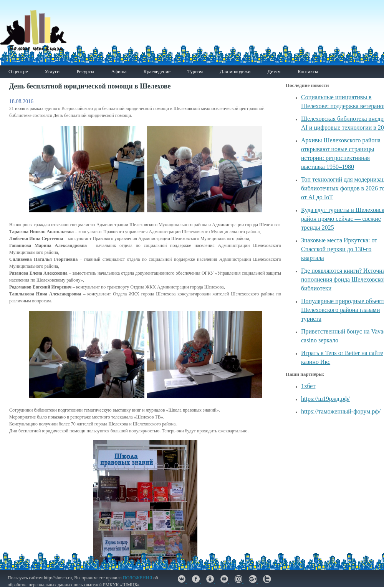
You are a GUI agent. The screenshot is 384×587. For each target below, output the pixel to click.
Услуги (52, 71)
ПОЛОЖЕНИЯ (137, 577)
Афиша (118, 71)
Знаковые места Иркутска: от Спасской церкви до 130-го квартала (339, 249)
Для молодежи (235, 71)
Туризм (195, 71)
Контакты (308, 71)
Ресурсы (85, 71)
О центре (18, 71)
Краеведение (156, 71)
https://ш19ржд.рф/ (325, 398)
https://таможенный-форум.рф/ (341, 411)
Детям (274, 71)
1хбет (308, 386)
